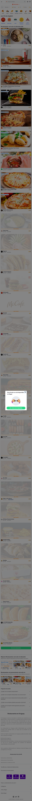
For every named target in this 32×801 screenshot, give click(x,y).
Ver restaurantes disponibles (16, 408)
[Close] (25, 392)
